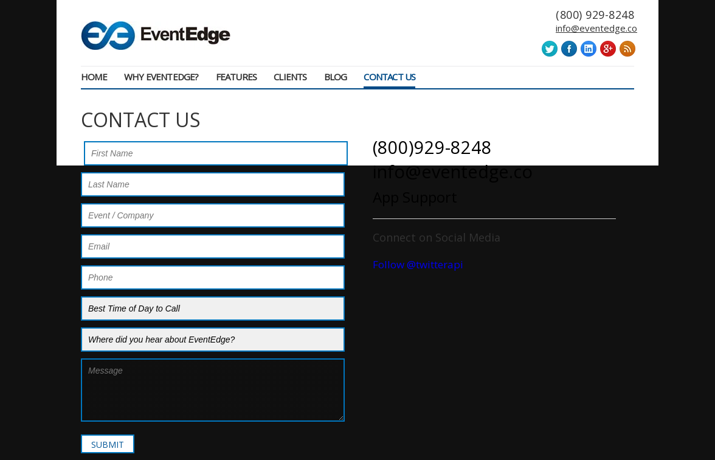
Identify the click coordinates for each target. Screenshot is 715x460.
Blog (335, 77)
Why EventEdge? (161, 77)
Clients (290, 77)
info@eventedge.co (596, 28)
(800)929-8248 (432, 147)
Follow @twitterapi (418, 264)
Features (236, 77)
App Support (415, 197)
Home (94, 77)
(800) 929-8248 (595, 15)
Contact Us (389, 77)
